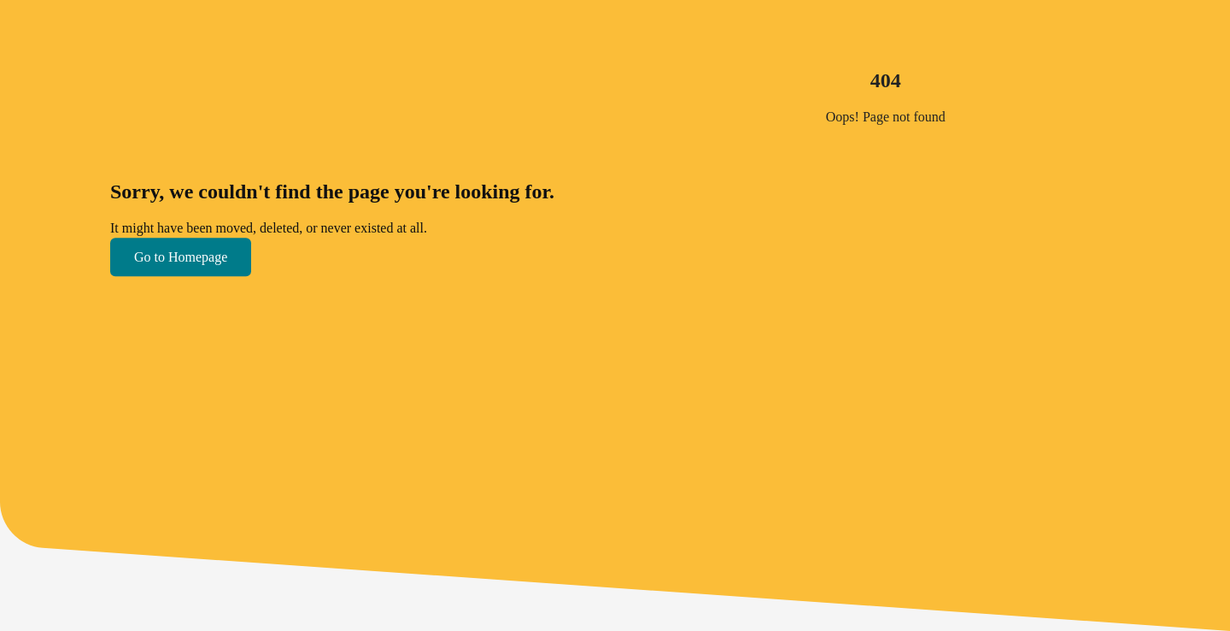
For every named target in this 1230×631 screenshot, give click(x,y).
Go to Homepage (180, 257)
